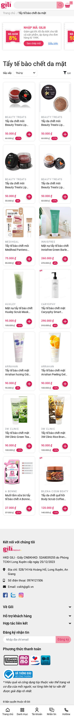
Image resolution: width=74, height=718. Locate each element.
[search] (60, 5)
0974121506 (35, 580)
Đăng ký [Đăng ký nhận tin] (63, 639)
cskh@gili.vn (25, 587)
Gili (28, 701)
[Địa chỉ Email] (37, 639)
